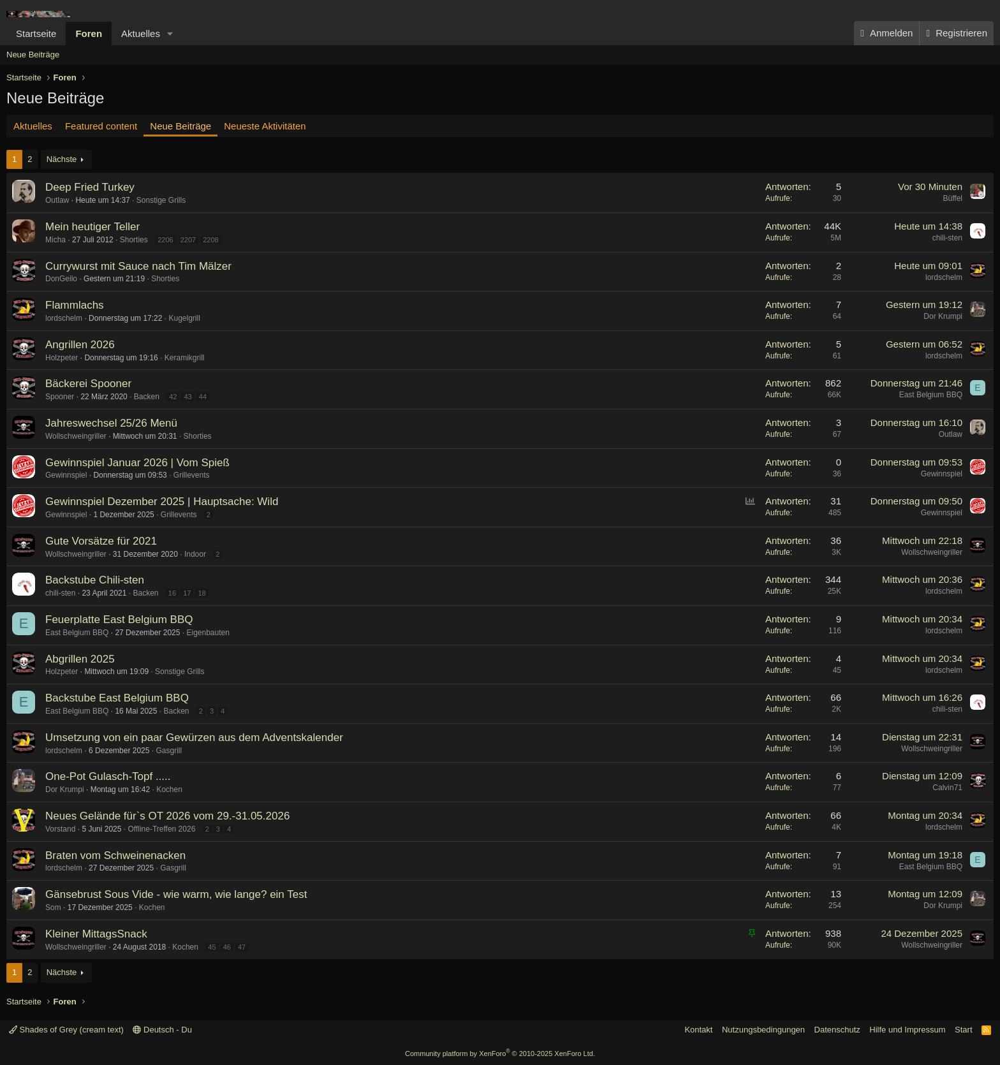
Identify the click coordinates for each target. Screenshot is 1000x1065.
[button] (170, 33)
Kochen (169, 789)
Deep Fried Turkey (90, 187)
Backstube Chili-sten (94, 580)
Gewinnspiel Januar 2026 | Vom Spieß (137, 463)
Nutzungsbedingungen (763, 1029)
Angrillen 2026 (80, 345)
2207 (188, 240)
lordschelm (943, 277)
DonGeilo (61, 278)
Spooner (59, 396)
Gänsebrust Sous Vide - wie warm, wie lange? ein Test (176, 894)
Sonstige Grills (161, 200)
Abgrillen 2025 (80, 659)
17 (187, 593)
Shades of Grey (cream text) (66, 1029)
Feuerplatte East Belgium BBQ (119, 619)
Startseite (36, 33)
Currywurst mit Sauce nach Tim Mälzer (138, 266)
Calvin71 (947, 787)
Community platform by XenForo (500, 1053)
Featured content (101, 126)
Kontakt (698, 1029)
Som (53, 907)
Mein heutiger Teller (92, 227)
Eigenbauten (207, 632)
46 (227, 947)
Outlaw (57, 200)
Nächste (62, 159)
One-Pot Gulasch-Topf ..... (108, 776)
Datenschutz (837, 1029)
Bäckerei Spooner (88, 384)
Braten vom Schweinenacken (115, 855)
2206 (165, 240)
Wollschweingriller (76, 436)
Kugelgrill (184, 318)
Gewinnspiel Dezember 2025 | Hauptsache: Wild (161, 502)
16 (172, 593)
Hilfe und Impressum (907, 1029)
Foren (88, 33)
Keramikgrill (185, 357)
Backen (146, 396)
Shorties (134, 239)
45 (212, 947)
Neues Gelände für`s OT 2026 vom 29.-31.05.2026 (167, 816)
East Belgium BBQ (930, 394)
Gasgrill (169, 750)
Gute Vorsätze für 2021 (101, 541)
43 (187, 396)
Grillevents (191, 475)
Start (963, 1029)
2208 (210, 240)
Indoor (195, 554)
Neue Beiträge (32, 54)
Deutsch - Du (162, 1029)
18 (201, 593)
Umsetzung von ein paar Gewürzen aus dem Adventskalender (194, 737)
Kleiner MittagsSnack (96, 934)
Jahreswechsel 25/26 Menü (111, 423)
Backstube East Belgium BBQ (117, 698)
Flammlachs (74, 305)
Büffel (952, 198)
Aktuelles (140, 33)
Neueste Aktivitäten (264, 126)
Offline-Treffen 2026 (161, 829)
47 (242, 947)
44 (203, 396)
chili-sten (947, 237)
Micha (55, 239)
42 (173, 396)
